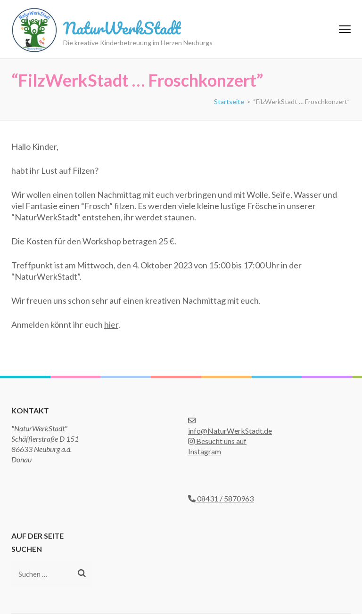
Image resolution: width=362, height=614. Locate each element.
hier (111, 324)
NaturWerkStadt (122, 28)
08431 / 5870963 (221, 498)
